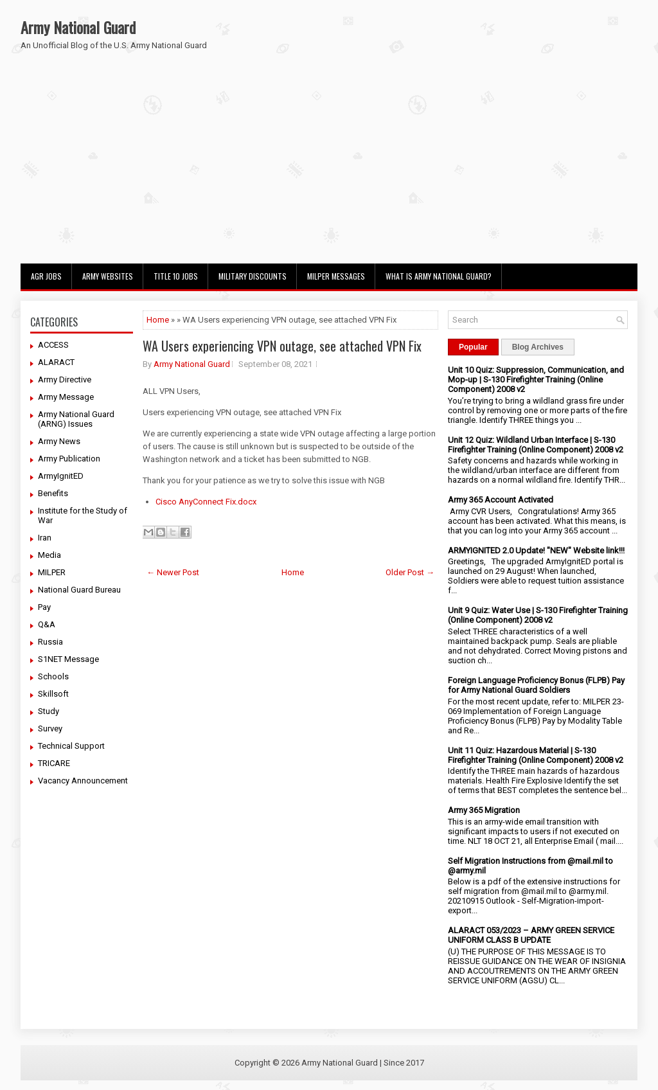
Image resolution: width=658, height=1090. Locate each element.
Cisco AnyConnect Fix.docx (206, 501)
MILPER (52, 572)
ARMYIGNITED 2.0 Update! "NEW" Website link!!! (536, 550)
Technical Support (71, 746)
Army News (59, 441)
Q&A (46, 624)
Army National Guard (78, 27)
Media (49, 555)
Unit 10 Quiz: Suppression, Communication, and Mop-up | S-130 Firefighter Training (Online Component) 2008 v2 (536, 379)
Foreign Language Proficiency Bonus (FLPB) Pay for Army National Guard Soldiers (536, 685)
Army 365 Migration (484, 810)
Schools (53, 676)
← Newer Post (173, 572)
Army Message (66, 397)
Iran (44, 537)
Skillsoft (53, 694)
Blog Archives (538, 347)
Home (158, 320)
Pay (44, 607)
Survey (50, 728)
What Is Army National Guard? (439, 276)
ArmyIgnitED (61, 476)
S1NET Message (68, 659)
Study (48, 711)
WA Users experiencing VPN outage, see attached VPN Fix (282, 345)
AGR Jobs (46, 276)
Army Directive (64, 379)
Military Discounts (252, 276)
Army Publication (69, 458)
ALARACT (56, 362)
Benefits (53, 493)
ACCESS (53, 345)
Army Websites (107, 276)
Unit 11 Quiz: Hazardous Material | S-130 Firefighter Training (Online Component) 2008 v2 (535, 755)
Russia (50, 642)
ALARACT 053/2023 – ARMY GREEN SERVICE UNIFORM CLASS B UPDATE (531, 935)
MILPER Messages (336, 276)
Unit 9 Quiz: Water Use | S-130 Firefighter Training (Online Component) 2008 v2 (538, 615)
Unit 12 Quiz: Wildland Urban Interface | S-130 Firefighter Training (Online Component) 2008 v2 (535, 444)
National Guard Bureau (79, 589)
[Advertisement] (329, 167)
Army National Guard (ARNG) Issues (76, 419)
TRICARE (54, 763)
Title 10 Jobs (176, 276)
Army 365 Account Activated (500, 500)
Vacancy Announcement (83, 780)
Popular (473, 347)
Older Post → (410, 572)
